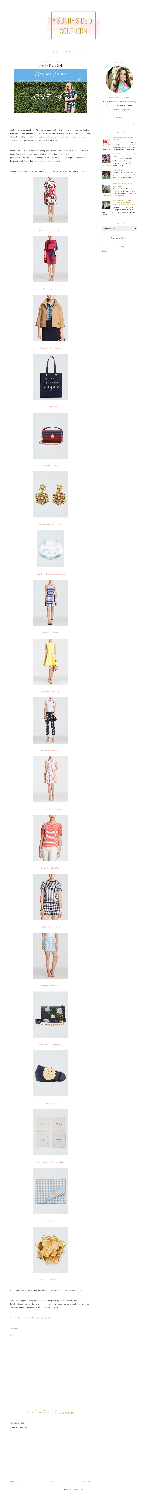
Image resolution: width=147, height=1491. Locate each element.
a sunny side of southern (73, 25)
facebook (45, 1410)
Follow (105, 251)
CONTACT (88, 51)
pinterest (63, 1410)
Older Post (86, 1481)
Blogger (124, 238)
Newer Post (14, 1481)
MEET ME (71, 51)
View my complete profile (119, 110)
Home (56, 51)
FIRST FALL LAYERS (119, 170)
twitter (54, 1410)
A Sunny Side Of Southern (119, 97)
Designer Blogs (78, 1489)
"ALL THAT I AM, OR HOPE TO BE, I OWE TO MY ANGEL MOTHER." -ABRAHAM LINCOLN (124, 202)
